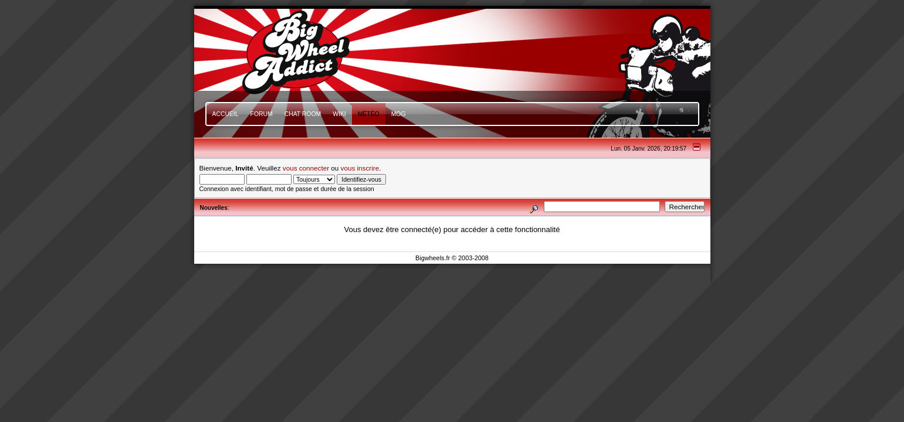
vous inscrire (360, 168)
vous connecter (306, 168)
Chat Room (303, 114)
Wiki (339, 114)
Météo (369, 114)
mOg (398, 114)
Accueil (225, 114)
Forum (261, 114)
